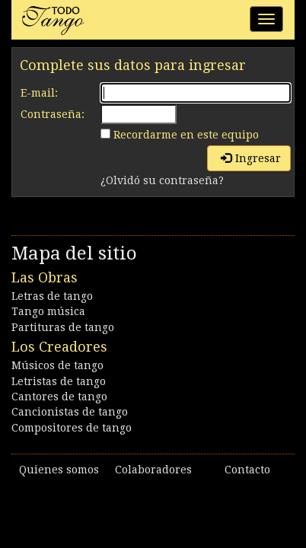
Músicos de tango (57, 365)
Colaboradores (153, 470)
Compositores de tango (71, 428)
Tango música (48, 311)
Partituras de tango (62, 327)
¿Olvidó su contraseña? (162, 180)
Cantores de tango (59, 396)
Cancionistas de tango (69, 412)
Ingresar (251, 157)
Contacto (247, 470)
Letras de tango (52, 296)
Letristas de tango (58, 381)
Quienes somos (59, 470)
